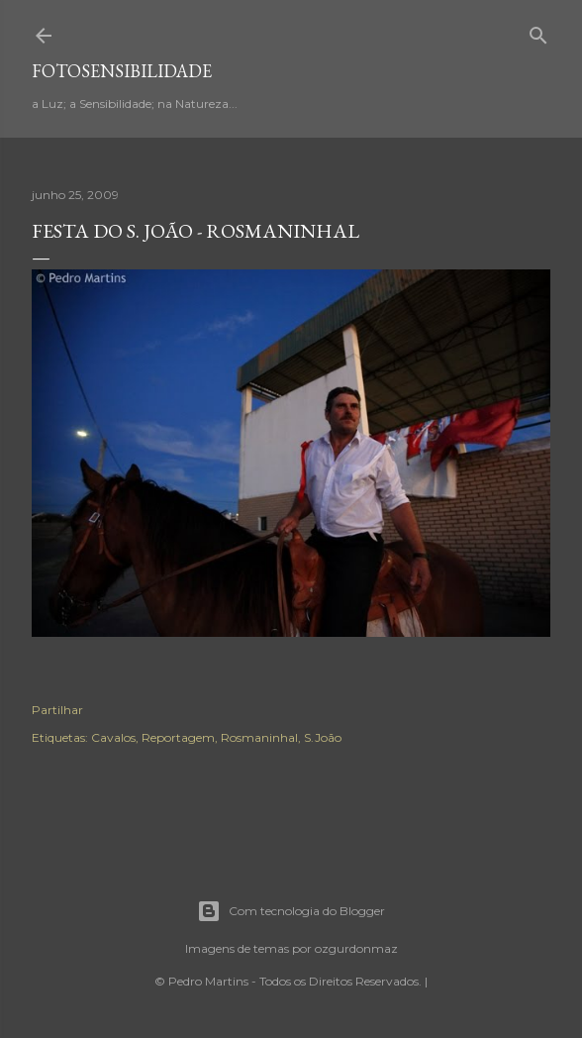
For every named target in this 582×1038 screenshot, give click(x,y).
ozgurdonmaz (356, 948)
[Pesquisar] (538, 31)
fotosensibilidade (122, 70)
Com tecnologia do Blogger (291, 911)
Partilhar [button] (57, 709)
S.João (322, 737)
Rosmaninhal (259, 737)
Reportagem (178, 737)
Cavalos (113, 737)
